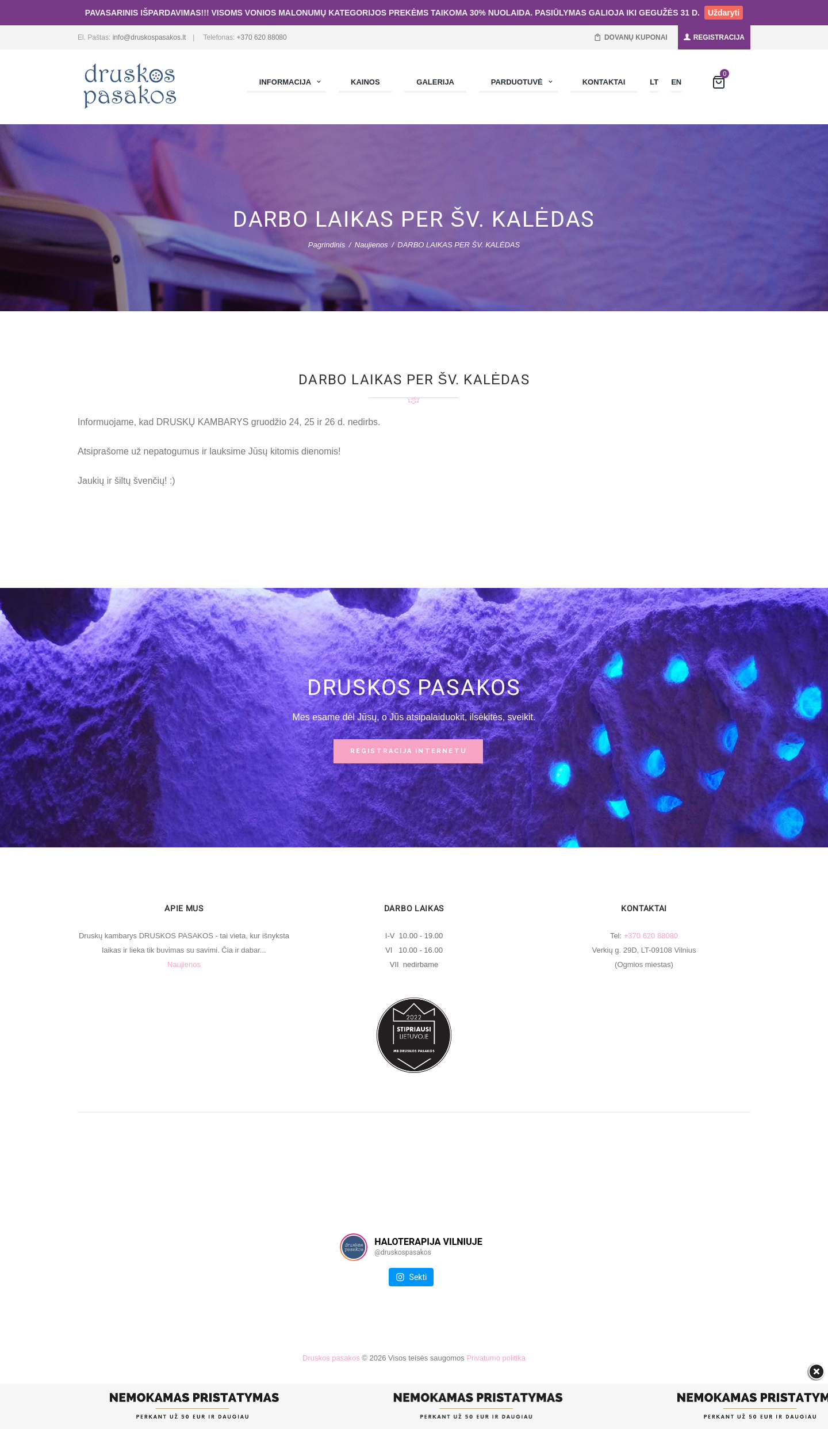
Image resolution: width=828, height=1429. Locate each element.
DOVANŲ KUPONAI (636, 37)
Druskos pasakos (331, 1358)
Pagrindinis (326, 244)
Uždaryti (723, 12)
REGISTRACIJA (719, 37)
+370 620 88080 (262, 37)
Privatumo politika (496, 1358)
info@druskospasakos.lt (149, 37)
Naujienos (371, 244)
